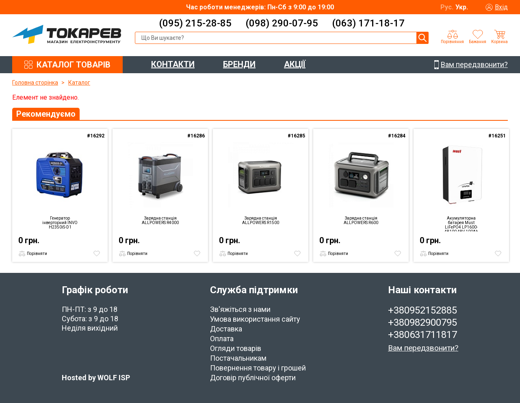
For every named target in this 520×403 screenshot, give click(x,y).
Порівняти (37, 253)
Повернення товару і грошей (258, 368)
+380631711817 (422, 334)
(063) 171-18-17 (368, 23)
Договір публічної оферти (253, 377)
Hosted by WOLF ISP (96, 377)
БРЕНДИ (239, 64)
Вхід (501, 7)
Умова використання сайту (255, 319)
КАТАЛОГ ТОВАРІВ (73, 65)
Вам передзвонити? (423, 348)
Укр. (461, 7)
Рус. (446, 7)
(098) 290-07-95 (281, 23)
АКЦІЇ (295, 64)
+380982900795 (422, 322)
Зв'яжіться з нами (240, 309)
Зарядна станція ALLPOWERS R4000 (160, 220)
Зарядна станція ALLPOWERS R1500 (260, 220)
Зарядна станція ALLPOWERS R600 (361, 220)
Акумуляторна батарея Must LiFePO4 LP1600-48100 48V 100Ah (461, 223)
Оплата (222, 338)
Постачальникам (238, 358)
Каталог (79, 82)
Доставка (226, 329)
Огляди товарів (235, 348)
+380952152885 (422, 310)
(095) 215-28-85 (195, 23)
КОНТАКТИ (173, 64)
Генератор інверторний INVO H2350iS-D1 (60, 222)
